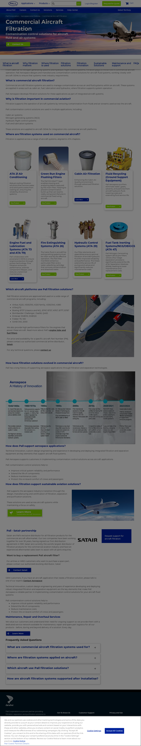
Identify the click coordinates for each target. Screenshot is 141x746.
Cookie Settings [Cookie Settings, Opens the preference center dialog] (94, 731)
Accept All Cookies (114, 731)
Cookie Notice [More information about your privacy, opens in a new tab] (19, 741)
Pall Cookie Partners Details (16, 743)
